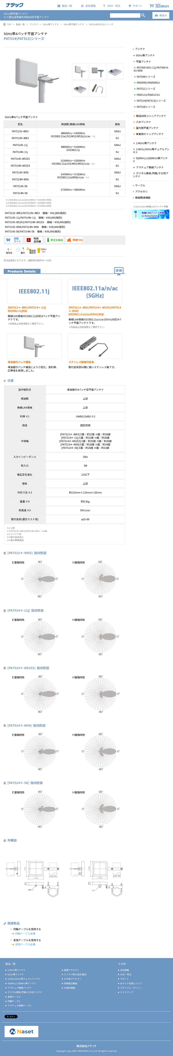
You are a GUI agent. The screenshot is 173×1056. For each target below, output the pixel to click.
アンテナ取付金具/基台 (74, 974)
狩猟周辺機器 (69, 983)
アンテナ (138, 49)
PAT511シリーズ (144, 88)
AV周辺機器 (68, 987)
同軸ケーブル (13, 1001)
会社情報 (123, 970)
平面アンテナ (142, 61)
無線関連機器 (141, 197)
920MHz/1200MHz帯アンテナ (150, 159)
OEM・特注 (124, 974)
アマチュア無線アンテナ (148, 167)
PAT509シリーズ (144, 76)
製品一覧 (10, 963)
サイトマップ (125, 992)
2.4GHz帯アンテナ (145, 143)
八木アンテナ (142, 122)
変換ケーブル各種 (25, 944)
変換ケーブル (13, 996)
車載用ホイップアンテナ (148, 134)
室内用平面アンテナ (145, 128)
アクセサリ (140, 191)
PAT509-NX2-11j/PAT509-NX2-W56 (151, 69)
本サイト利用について (129, 983)
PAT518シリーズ (144, 106)
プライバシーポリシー (129, 987)
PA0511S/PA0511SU (147, 94)
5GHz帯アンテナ (144, 55)
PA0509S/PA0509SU (147, 82)
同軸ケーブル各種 (25, 933)
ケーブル (138, 185)
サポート (123, 978)
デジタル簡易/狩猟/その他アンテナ (150, 174)
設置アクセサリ (70, 970)
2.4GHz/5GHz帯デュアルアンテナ (151, 150)
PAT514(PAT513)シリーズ (150, 100)
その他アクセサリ (71, 978)
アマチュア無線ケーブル (18, 1005)
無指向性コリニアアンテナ (149, 116)
